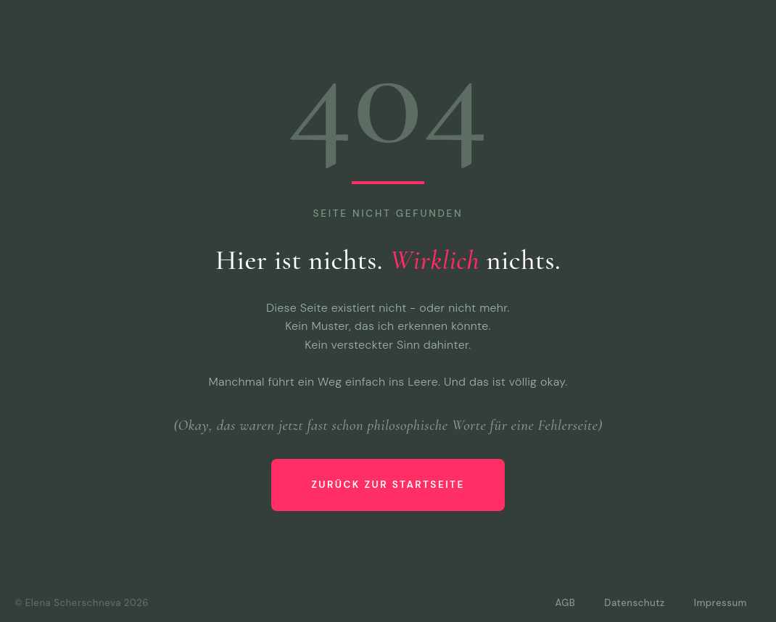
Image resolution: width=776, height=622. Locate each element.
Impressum (720, 603)
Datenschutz (634, 603)
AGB (565, 603)
